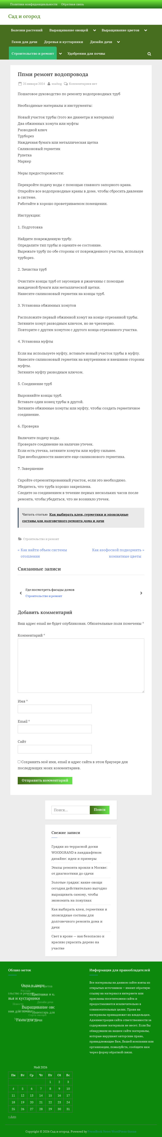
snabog (57, 83)
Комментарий (31, 635)
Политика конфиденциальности (33, 4)
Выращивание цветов (120, 30)
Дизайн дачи (101, 41)
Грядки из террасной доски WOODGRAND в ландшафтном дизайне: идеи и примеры (76, 852)
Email (24, 721)
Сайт (22, 741)
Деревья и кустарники (63, 41)
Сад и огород (24, 16)
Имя (23, 701)
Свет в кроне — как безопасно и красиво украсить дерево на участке (77, 942)
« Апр (12, 1117)
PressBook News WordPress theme (112, 1131)
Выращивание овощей (68, 30)
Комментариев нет (83, 83)
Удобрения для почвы (86, 53)
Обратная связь (72, 4)
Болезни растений (27, 30)
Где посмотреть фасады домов (50, 589)
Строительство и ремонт (33, 53)
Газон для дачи (24, 41)
